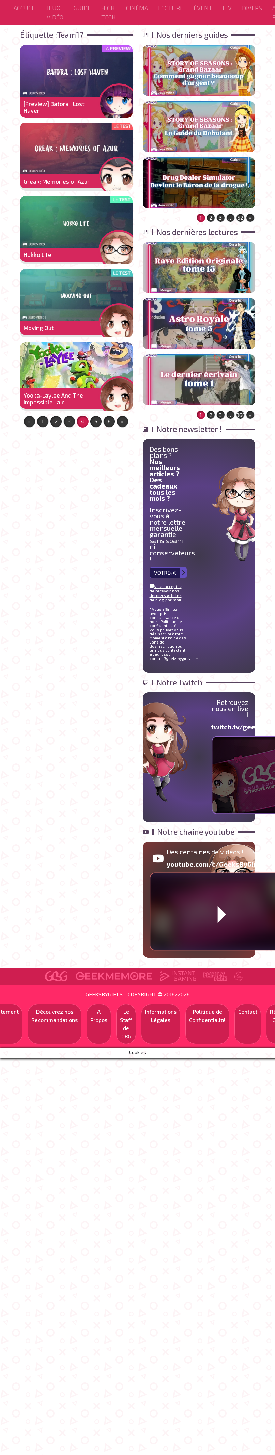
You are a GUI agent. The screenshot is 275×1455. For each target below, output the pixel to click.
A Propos (98, 1015)
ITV (227, 8)
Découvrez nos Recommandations (54, 1015)
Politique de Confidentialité (207, 1015)
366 (240, 415)
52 (240, 217)
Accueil (25, 8)
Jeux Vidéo (55, 12)
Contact (247, 1011)
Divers (252, 8)
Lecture (170, 8)
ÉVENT (203, 8)
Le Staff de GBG (126, 1023)
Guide (82, 8)
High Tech (108, 12)
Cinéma (137, 8)
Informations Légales (161, 1015)
